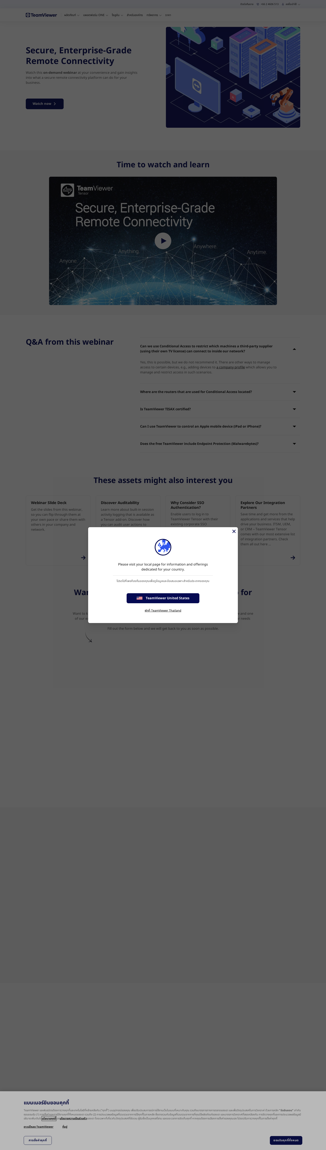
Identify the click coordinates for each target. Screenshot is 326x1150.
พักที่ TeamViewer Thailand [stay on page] (163, 610)
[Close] (234, 531)
